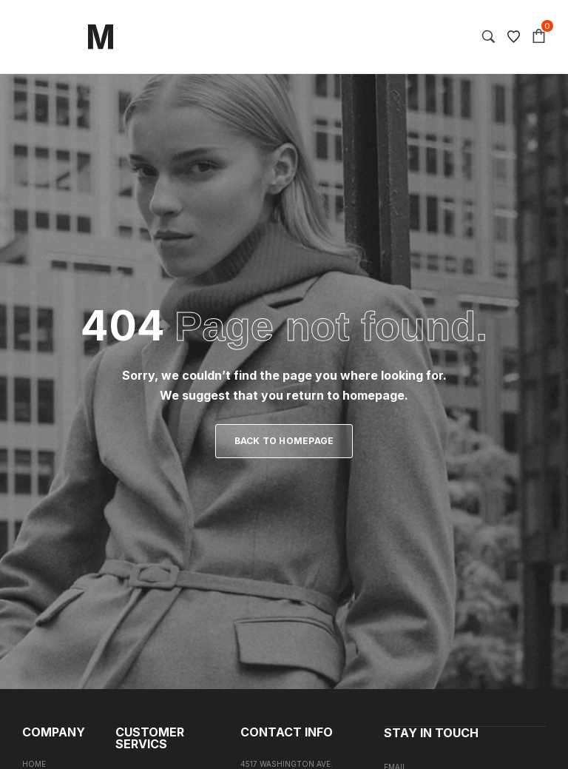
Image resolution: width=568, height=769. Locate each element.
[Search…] (488, 37)
